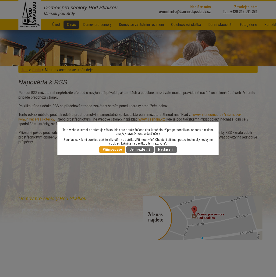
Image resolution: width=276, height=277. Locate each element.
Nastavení (165, 150)
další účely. (153, 133)
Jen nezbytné (140, 150)
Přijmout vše (112, 150)
